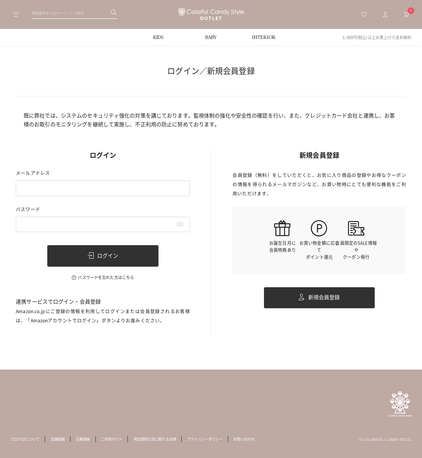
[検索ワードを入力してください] (74, 13)
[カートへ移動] (406, 14)
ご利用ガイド (112, 439)
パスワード (28, 209)
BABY (211, 37)
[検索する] (114, 13)
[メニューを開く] (16, 14)
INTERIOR (263, 37)
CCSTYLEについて (25, 439)
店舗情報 (58, 439)
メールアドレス (33, 173)
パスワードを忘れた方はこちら (106, 277)
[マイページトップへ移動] (385, 14)
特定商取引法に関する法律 (155, 439)
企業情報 (83, 439)
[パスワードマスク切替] (180, 225)
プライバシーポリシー (204, 439)
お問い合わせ (244, 439)
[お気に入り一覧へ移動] (363, 14)
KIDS (158, 37)
